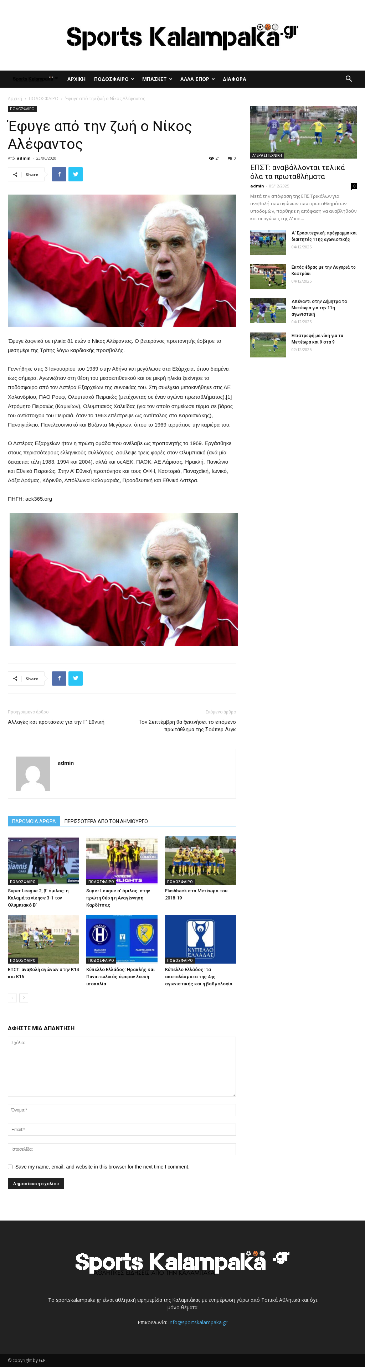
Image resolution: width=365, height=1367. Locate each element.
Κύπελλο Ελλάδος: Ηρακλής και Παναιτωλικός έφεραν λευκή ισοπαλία (120, 976)
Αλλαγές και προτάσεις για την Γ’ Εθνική (56, 722)
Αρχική (15, 99)
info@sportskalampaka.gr (198, 1322)
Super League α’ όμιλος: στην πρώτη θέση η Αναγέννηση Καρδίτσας (118, 898)
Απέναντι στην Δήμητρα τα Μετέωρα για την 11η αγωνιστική (319, 308)
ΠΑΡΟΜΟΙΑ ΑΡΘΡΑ (34, 821)
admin (24, 158)
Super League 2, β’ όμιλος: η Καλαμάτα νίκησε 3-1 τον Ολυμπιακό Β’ (38, 898)
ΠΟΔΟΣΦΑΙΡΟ (114, 79)
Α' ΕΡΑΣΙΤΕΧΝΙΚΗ (267, 155)
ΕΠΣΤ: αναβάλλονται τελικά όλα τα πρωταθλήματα (297, 172)
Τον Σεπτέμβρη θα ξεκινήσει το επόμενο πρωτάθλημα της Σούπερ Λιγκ (187, 726)
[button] (348, 79)
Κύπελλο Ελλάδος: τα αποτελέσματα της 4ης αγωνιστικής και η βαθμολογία (198, 976)
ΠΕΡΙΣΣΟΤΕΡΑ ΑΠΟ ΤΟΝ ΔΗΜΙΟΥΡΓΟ (106, 821)
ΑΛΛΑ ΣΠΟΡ (197, 79)
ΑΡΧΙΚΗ (76, 79)
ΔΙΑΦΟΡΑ (234, 79)
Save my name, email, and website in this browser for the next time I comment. (102, 1167)
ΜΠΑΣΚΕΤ (157, 79)
